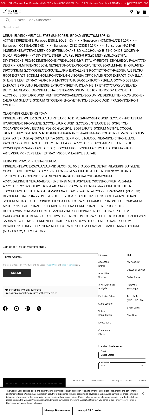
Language (105, 362)
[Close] (143, 393)
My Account (133, 262)
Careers (142, 380)
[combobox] (78, 20)
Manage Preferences (57, 410)
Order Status (133, 277)
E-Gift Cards (133, 308)
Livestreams (104, 323)
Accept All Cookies (90, 410)
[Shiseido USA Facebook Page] (5, 308)
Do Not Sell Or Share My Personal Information (34, 384)
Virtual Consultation (105, 313)
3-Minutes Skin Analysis (106, 287)
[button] (144, 12)
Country (104, 351)
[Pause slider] (128, 3)
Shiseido (7, 27)
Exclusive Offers (106, 296)
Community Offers (104, 332)
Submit (17, 273)
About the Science (103, 276)
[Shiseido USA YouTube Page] (16, 308)
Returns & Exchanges (132, 287)
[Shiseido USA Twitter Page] (39, 308)
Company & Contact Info (121, 380)
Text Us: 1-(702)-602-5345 (135, 298)
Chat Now (132, 315)
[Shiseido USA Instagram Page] (27, 308)
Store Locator (105, 304)
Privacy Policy (51, 265)
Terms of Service (68, 265)
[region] (74, 402)
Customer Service (136, 270)
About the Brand (103, 264)
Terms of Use (78, 380)
